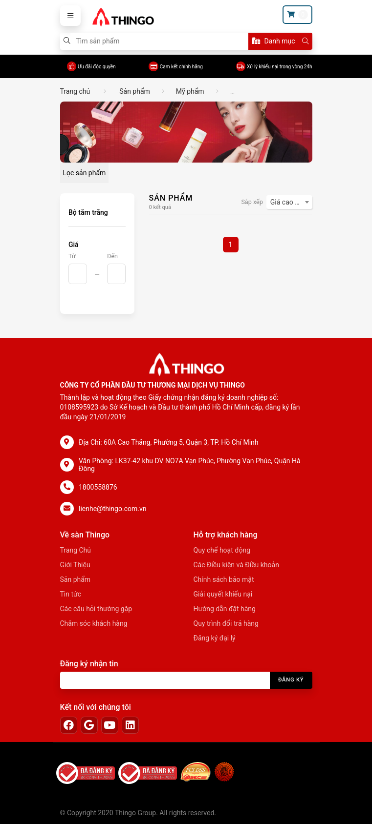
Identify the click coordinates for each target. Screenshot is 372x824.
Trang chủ (75, 91)
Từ (72, 256)
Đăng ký (291, 680)
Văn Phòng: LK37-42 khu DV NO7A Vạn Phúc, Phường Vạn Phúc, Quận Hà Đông (190, 465)
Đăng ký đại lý (215, 638)
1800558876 (98, 487)
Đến (112, 256)
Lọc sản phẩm (84, 173)
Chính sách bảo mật (224, 579)
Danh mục (273, 41)
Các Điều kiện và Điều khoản (236, 565)
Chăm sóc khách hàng (94, 623)
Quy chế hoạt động (222, 550)
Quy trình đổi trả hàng (226, 623)
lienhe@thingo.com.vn (112, 509)
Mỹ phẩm (190, 91)
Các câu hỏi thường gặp (96, 609)
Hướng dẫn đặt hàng (225, 609)
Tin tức (71, 594)
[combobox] (289, 202)
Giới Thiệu (75, 565)
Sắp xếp (252, 202)
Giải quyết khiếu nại (223, 594)
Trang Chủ (75, 550)
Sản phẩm (134, 91)
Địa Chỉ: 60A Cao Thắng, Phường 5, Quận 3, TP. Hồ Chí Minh (169, 442)
